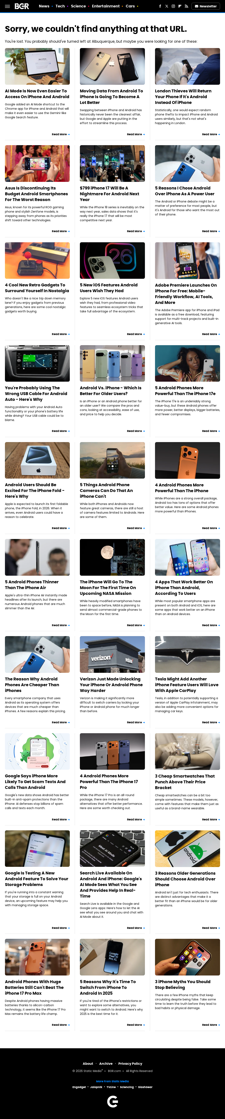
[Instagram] (173, 6)
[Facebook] (160, 6)
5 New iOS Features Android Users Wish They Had (109, 287)
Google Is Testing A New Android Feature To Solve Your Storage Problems (36, 878)
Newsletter (206, 6)
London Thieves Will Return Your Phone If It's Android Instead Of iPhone (183, 96)
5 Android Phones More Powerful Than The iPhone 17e (185, 390)
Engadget (79, 1087)
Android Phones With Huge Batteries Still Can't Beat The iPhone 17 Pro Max (34, 987)
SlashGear (145, 1087)
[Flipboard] (180, 6)
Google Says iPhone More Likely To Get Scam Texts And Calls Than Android (35, 781)
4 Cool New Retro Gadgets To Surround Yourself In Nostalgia (37, 287)
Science (78, 6)
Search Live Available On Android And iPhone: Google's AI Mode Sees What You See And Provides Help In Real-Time (111, 884)
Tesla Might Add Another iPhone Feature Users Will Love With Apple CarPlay (186, 684)
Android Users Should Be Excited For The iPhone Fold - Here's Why (35, 490)
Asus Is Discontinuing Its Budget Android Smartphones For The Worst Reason (36, 193)
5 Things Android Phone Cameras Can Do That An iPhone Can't (106, 490)
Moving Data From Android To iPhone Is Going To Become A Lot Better (111, 96)
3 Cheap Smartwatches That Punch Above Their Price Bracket (185, 781)
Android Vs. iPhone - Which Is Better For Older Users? (110, 390)
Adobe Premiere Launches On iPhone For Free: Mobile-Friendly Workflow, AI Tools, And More (186, 293)
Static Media (92, 1071)
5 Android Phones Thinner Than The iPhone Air (32, 584)
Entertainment (106, 6)
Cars (130, 6)
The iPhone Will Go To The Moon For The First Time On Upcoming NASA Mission (108, 587)
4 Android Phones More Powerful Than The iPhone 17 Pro (109, 781)
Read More (59, 134)
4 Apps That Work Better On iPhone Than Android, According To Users (184, 587)
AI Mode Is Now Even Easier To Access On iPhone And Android (37, 93)
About (88, 1063)
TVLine (111, 1087)
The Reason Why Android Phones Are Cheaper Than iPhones (32, 684)
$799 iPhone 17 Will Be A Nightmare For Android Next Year (109, 193)
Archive (106, 1063)
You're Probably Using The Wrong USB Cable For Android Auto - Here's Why (36, 393)
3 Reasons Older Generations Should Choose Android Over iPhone (185, 879)
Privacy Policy (130, 1063)
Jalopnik (96, 1087)
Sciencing (127, 1087)
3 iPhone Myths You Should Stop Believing (183, 984)
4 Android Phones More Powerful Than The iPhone (181, 487)
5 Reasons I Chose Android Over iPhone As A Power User (185, 191)
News (44, 6)
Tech (60, 6)
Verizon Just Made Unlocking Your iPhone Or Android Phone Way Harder (111, 684)
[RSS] (186, 6)
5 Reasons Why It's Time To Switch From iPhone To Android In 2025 (108, 987)
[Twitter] (166, 6)
